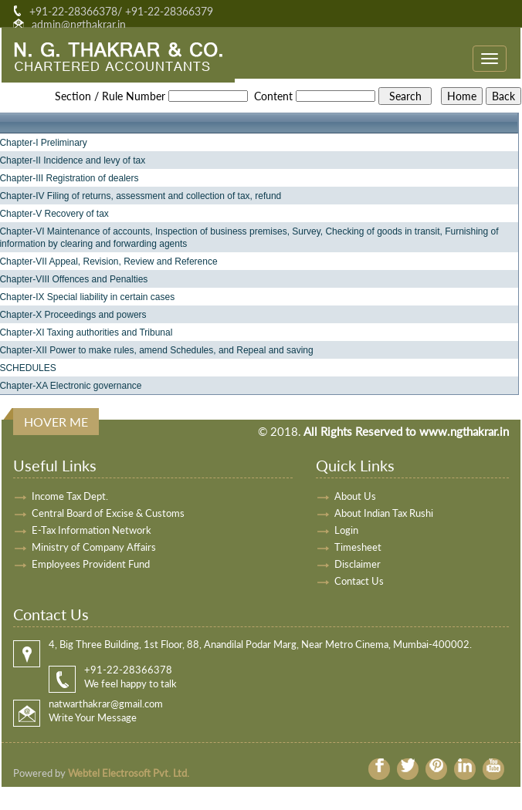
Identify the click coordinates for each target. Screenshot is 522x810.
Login (346, 530)
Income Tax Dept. (70, 496)
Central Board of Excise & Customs (108, 513)
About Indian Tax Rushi (383, 513)
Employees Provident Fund (91, 564)
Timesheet (357, 547)
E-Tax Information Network (91, 530)
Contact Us (359, 581)
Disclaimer (357, 564)
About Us (355, 496)
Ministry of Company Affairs (94, 547)
